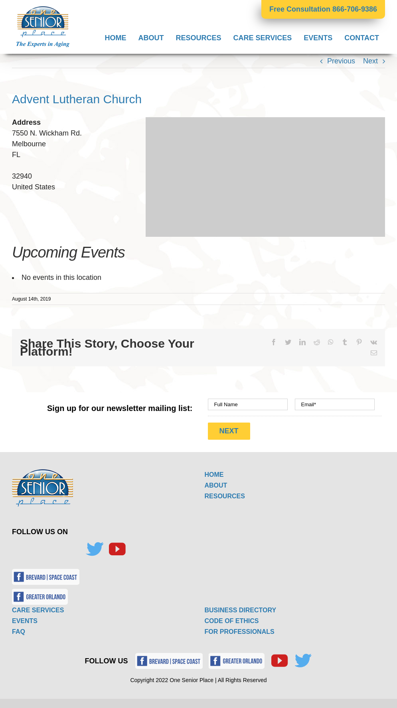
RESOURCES (225, 495)
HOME (214, 474)
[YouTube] (117, 549)
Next (370, 61)
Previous (341, 61)
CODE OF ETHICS (232, 620)
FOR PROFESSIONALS (240, 631)
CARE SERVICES (38, 609)
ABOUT (216, 485)
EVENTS (25, 620)
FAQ (18, 631)
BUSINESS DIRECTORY (241, 609)
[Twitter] (95, 549)
